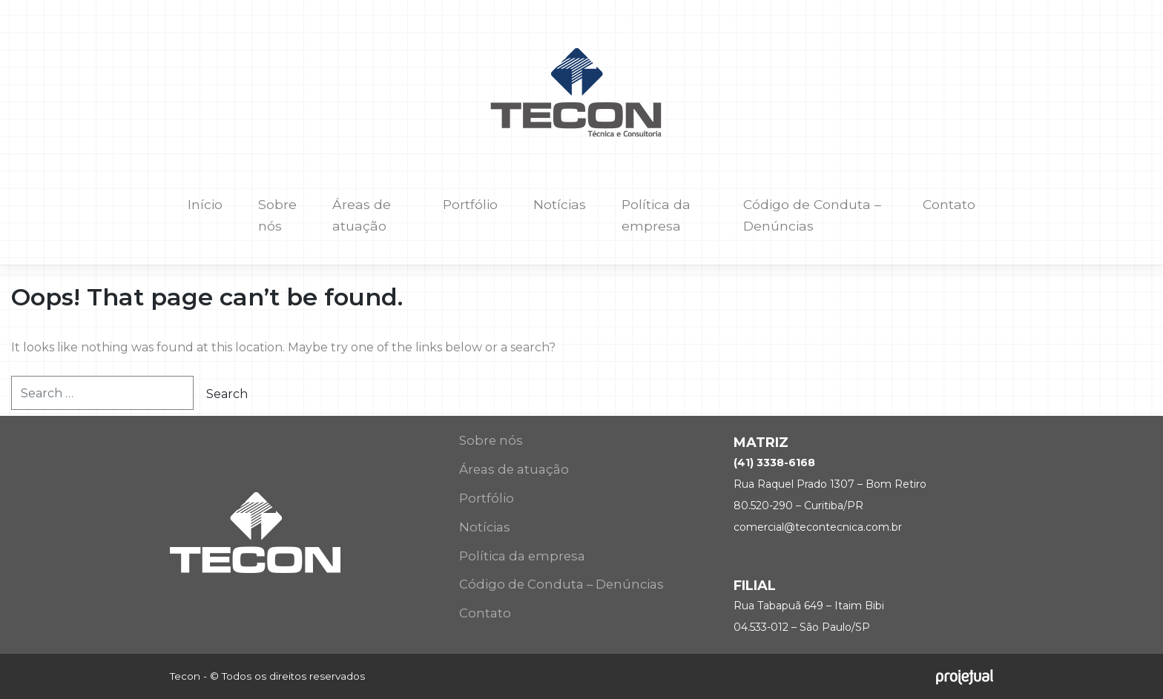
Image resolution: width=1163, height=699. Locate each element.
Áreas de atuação (361, 214)
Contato (949, 204)
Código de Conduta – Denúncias (812, 214)
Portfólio (470, 204)
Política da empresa (656, 214)
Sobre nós (277, 214)
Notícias (559, 204)
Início (205, 204)
